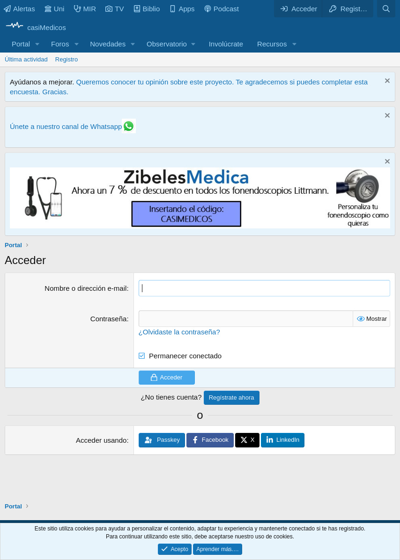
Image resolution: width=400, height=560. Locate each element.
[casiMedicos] (35, 27)
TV (114, 9)
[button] (37, 44)
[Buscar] (386, 8)
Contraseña (108, 319)
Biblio (146, 9)
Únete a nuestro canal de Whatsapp (66, 126)
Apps (181, 9)
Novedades (108, 44)
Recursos (272, 44)
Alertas (19, 9)
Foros (60, 44)
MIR (85, 9)
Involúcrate (226, 44)
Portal (21, 44)
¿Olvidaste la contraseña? (179, 332)
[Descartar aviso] (386, 82)
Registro (66, 59)
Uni (54, 9)
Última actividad (26, 59)
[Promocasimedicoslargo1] (200, 226)
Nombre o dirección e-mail (85, 288)
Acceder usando (101, 440)
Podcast (221, 9)
